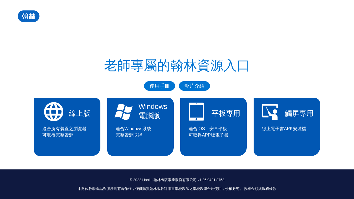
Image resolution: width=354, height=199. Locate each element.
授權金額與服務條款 (260, 189)
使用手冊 (160, 86)
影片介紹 (194, 86)
